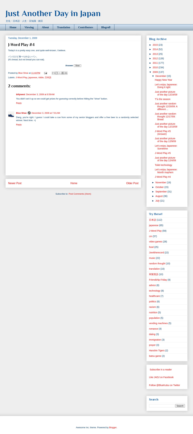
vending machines (158, 323)
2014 (156, 49)
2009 (156, 72)
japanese (32, 77)
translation (154, 268)
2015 (156, 44)
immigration (155, 339)
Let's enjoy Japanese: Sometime (166, 147)
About (45, 27)
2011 (156, 63)
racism (152, 307)
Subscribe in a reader (161, 369)
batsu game (155, 356)
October (159, 187)
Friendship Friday (158, 279)
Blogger (112, 427)
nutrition (153, 312)
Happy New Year (163, 80)
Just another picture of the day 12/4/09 (165, 159)
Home (13, 27)
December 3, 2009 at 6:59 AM (40, 94)
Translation (63, 27)
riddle (41, 77)
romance (153, 328)
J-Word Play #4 (163, 176)
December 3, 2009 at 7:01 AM (46, 113)
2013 (156, 54)
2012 (156, 58)
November (161, 182)
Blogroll (105, 27)
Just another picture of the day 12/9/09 (165, 140)
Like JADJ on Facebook (161, 377)
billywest (20, 94)
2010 (156, 67)
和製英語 (153, 274)
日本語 (48, 77)
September (161, 191)
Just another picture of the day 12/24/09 (166, 93)
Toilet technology (163, 165)
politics (152, 301)
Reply (19, 103)
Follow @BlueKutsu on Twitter (164, 385)
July (157, 200)
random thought (157, 263)
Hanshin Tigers (156, 350)
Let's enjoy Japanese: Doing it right (166, 86)
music (152, 258)
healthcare (154, 296)
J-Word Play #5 (163, 153)
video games (155, 241)
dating (152, 334)
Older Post (132, 183)
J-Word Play (21, 77)
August (159, 196)
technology (154, 290)
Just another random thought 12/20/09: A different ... (166, 106)
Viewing (29, 27)
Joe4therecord (156, 252)
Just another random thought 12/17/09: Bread (165, 116)
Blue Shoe (21, 113)
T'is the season (162, 99)
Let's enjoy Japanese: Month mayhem (166, 171)
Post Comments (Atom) (80, 194)
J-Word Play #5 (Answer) (163, 132)
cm (150, 236)
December (161, 76)
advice (152, 285)
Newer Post (15, 183)
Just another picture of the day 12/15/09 (166, 125)
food (151, 247)
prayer (152, 345)
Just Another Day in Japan (53, 13)
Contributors (85, 27)
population (154, 318)
